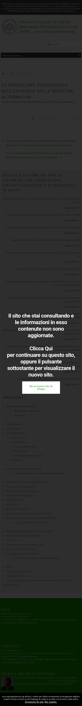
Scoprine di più (34, 701)
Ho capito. (51, 701)
